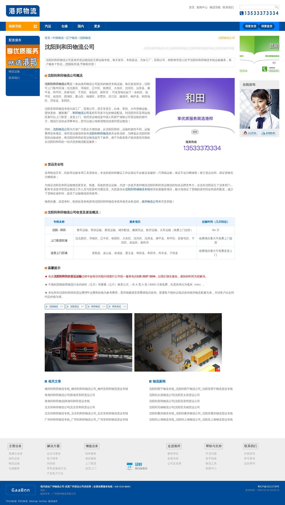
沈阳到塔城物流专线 (137, 189)
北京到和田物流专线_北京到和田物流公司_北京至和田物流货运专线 (86, 413)
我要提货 (266, 26)
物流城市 (53, 501)
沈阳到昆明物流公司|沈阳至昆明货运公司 (174, 401)
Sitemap (33, 501)
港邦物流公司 (150, 201)
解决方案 (53, 446)
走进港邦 (174, 446)
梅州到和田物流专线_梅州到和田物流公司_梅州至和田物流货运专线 (86, 388)
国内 (81, 26)
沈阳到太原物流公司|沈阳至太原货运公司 (174, 395)
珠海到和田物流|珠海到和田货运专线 (67, 401)
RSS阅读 (23, 501)
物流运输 (14, 71)
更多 (97, 26)
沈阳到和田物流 (98, 133)
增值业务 (92, 446)
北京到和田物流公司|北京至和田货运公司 (70, 407)
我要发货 (250, 26)
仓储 (64, 26)
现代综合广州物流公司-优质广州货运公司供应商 (65, 486)
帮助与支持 (214, 446)
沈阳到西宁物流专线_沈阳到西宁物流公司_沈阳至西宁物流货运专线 (191, 388)
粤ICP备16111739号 (268, 486)
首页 (192, 7)
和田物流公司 (80, 112)
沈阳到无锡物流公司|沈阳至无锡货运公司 (174, 407)
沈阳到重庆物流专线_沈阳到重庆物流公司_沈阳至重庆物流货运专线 (191, 413)
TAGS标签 (11, 501)
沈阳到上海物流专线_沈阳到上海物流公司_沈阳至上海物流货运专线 (191, 419)
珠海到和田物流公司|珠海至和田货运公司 (70, 395)
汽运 (48, 26)
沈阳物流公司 (226, 37)
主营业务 (15, 446)
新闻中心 (202, 7)
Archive (43, 501)
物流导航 (215, 7)
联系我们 (228, 7)
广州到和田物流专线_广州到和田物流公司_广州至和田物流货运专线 (86, 419)
